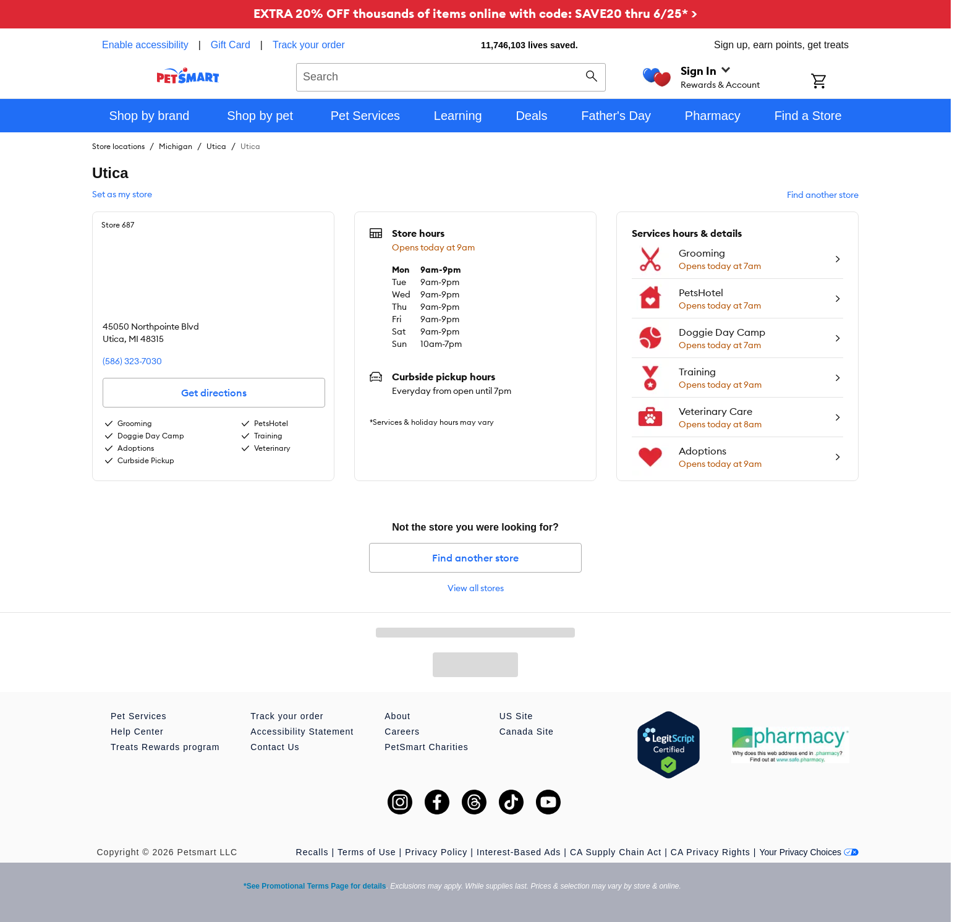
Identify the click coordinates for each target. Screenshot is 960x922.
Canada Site (526, 731)
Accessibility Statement (302, 731)
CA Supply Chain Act (615, 852)
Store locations (118, 146)
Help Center (137, 731)
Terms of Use (367, 852)
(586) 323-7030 (132, 361)
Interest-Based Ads (519, 852)
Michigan (175, 146)
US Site (516, 716)
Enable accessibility (145, 45)
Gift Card (230, 45)
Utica (216, 146)
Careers (402, 731)
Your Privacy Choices (809, 852)
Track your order (309, 45)
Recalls (312, 852)
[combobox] (451, 75)
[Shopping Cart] (835, 82)
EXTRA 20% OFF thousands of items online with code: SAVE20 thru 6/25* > (475, 13)
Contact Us (274, 747)
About (397, 716)
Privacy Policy (436, 852)
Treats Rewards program (165, 747)
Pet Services (139, 716)
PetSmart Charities (426, 747)
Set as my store (122, 194)
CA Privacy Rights (710, 852)
